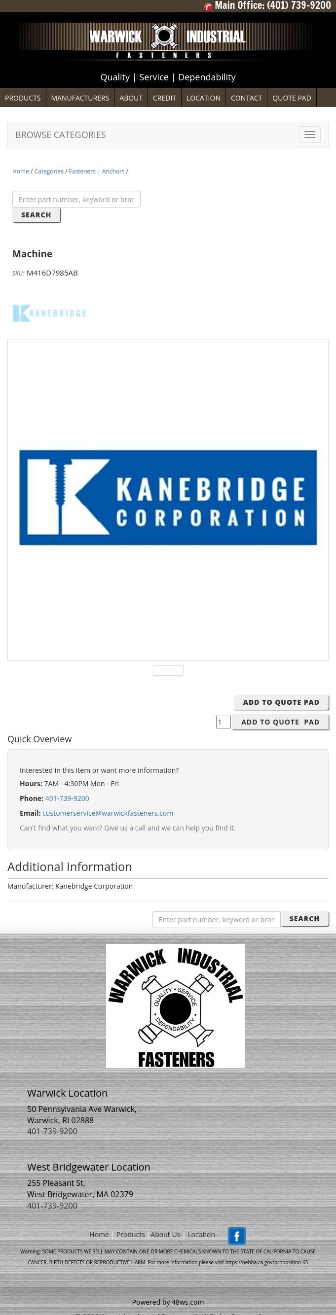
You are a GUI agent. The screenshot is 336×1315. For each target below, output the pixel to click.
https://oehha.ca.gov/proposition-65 (266, 1262)
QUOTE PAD (291, 98)
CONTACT (246, 98)
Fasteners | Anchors (97, 171)
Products (130, 1234)
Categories (49, 171)
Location (201, 1234)
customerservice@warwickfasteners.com (107, 813)
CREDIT (164, 98)
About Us (165, 1234)
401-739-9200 (67, 798)
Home (20, 171)
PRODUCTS (23, 98)
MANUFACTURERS (80, 98)
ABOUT (131, 98)
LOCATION (204, 98)
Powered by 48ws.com (168, 1302)
